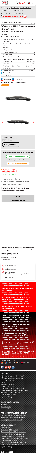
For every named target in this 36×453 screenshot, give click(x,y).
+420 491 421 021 (10, 266)
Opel (8, 8)
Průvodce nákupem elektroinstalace (12, 378)
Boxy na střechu (17, 13)
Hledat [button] (26, 3)
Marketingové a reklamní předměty (11, 420)
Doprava (3, 382)
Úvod (1, 8)
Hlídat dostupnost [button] (8, 179)
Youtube (6, 367)
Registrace (4, 405)
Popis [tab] (18, 196)
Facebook (2, 367)
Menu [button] (33, 2)
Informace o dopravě (16, 184)
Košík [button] (30, 3)
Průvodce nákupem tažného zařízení (12, 376)
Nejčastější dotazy (6, 397)
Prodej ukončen (10, 145)
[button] (15, 3)
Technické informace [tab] (18, 200)
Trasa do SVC (9, 277)
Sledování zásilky (6, 407)
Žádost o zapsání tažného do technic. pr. (13, 442)
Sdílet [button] (4, 184)
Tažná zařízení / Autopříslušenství (12, 11)
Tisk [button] (18, 179)
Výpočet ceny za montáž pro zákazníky (13, 418)
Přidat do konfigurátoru (17, 156)
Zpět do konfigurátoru (19, 163)
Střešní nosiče (5, 13)
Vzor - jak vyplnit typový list (9, 430)
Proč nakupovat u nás (7, 380)
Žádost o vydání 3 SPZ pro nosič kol (12, 444)
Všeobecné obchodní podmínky (11, 392)
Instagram (9, 367)
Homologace (8, 79)
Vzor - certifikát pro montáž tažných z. (12, 434)
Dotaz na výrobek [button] (8, 182)
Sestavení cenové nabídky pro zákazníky (13, 415)
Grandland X (15, 8)
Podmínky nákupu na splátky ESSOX (12, 388)
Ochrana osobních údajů (8, 395)
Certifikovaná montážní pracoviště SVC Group (15, 390)
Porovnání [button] (21, 3)
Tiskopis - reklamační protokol (10, 440)
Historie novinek (6, 428)
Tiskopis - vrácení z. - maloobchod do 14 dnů (15, 438)
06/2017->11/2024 (25, 8)
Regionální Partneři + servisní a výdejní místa (8, 385)
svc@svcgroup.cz (10, 269)
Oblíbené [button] (24, 3)
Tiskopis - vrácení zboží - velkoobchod (13, 436)
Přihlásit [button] (17, 3)
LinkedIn (13, 367)
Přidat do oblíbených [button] (23, 182)
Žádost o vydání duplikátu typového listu (13, 432)
